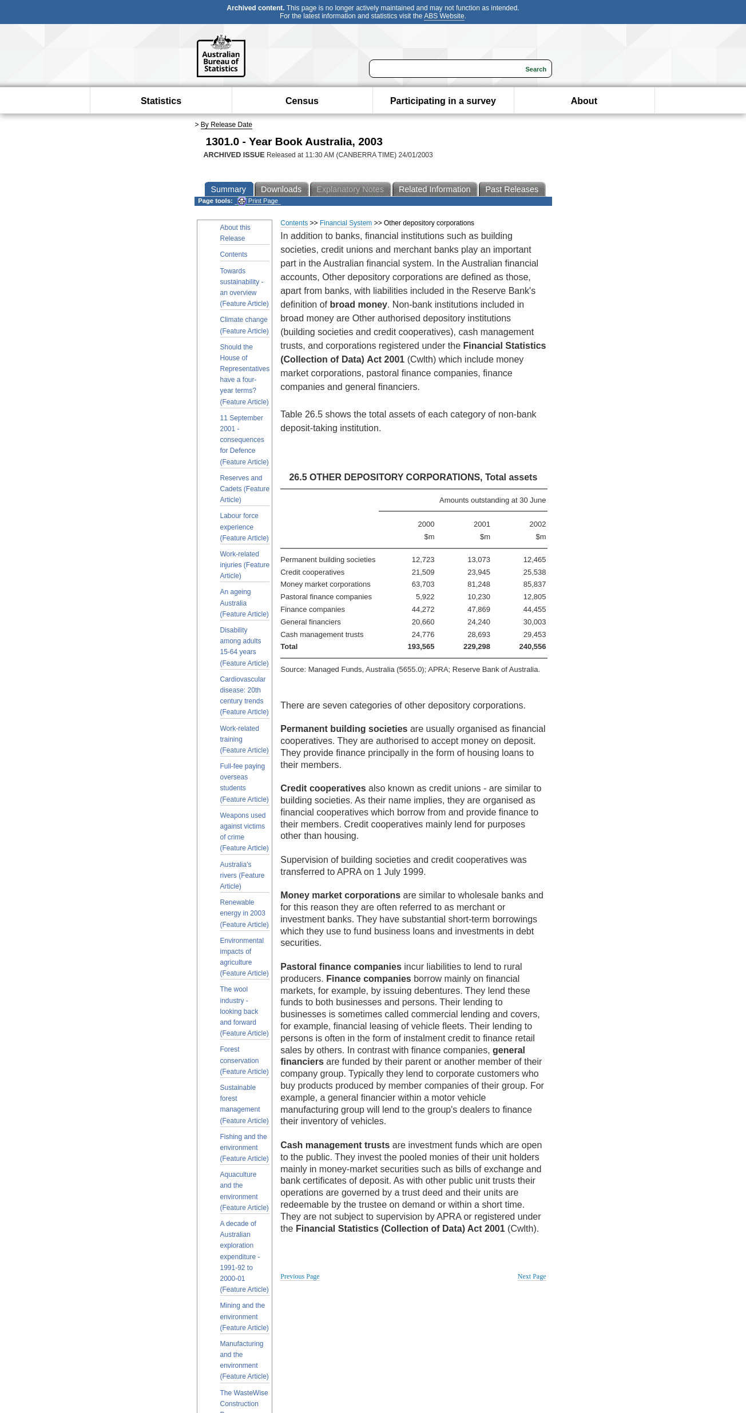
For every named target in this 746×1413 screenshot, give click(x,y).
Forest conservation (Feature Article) (244, 1060)
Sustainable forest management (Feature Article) (244, 1104)
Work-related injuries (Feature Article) (245, 565)
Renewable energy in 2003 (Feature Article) (244, 913)
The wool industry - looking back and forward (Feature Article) (244, 1011)
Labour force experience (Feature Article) (244, 527)
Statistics (161, 101)
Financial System (346, 223)
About (584, 101)
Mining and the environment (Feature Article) (244, 1316)
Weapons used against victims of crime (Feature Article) (244, 832)
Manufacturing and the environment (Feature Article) (244, 1360)
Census (302, 101)
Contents (234, 254)
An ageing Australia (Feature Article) (244, 603)
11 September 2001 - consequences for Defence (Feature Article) (244, 440)
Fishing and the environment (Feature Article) (244, 1148)
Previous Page (299, 1276)
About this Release (235, 233)
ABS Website (444, 16)
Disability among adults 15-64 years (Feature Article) (244, 646)
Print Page (257, 201)
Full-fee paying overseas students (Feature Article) (244, 782)
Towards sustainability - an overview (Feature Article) (244, 287)
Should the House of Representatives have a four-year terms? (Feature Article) (245, 374)
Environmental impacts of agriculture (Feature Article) (244, 957)
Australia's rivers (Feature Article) (242, 875)
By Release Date (226, 125)
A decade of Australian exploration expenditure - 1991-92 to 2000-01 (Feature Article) (244, 1256)
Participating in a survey (443, 101)
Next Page (532, 1276)
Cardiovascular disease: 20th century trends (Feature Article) (244, 696)
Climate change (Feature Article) (244, 325)
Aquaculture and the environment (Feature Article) (244, 1191)
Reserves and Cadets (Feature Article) (245, 489)
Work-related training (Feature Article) (244, 739)
